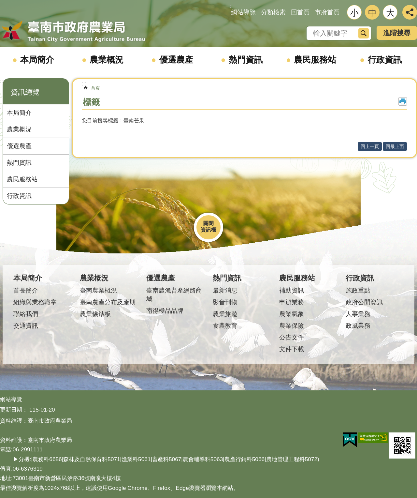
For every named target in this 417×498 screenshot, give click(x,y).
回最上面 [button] (395, 146)
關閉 (208, 223)
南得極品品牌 (164, 310)
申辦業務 (291, 302)
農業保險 (291, 325)
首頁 (95, 88)
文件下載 (291, 349)
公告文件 (291, 337)
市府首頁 (327, 12)
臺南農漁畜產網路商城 (174, 294)
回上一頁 (370, 146)
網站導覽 (243, 12)
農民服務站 (315, 59)
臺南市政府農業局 (73, 32)
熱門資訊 (246, 59)
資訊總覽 (25, 92)
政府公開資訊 (364, 302)
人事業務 (358, 313)
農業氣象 (291, 313)
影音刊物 (225, 302)
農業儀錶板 (95, 313)
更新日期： (14, 409)
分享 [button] (409, 12)
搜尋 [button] (363, 33)
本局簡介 (37, 59)
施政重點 (358, 290)
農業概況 (106, 59)
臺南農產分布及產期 (108, 302)
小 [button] (354, 12)
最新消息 (225, 290)
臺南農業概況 (98, 290)
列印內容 (402, 101)
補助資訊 (291, 290)
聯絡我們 (25, 313)
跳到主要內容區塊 (3, 3)
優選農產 (176, 59)
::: (2, 81)
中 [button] (372, 12)
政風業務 (358, 325)
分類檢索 (273, 12)
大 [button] (390, 12)
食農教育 (225, 325)
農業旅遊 (225, 313)
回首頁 (300, 12)
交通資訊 (25, 325)
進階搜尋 (396, 33)
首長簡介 (25, 290)
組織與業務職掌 (35, 302)
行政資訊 (385, 59)
